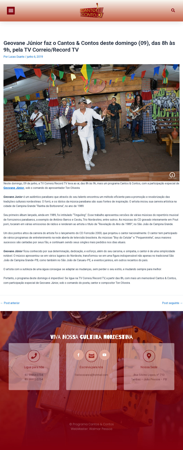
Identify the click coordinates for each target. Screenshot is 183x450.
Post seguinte (172, 303)
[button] (11, 8)
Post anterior (10, 303)
